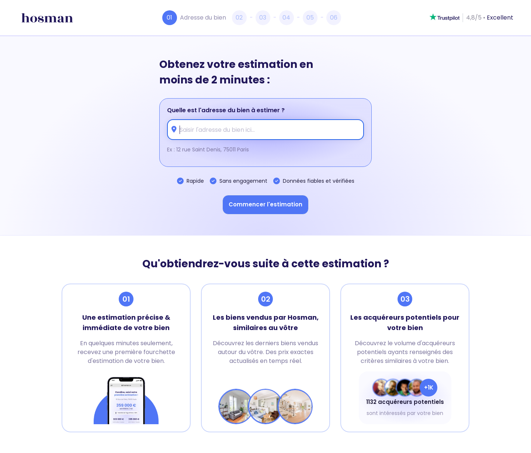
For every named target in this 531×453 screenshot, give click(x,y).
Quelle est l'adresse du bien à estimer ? (226, 110)
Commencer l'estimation (265, 204)
